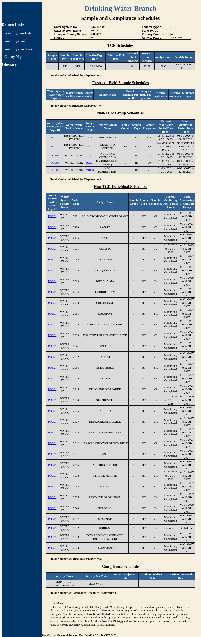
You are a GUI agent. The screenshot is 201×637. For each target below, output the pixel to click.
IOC (89, 155)
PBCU (90, 146)
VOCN (90, 170)
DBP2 (89, 137)
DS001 (55, 137)
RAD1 (90, 162)
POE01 (55, 155)
